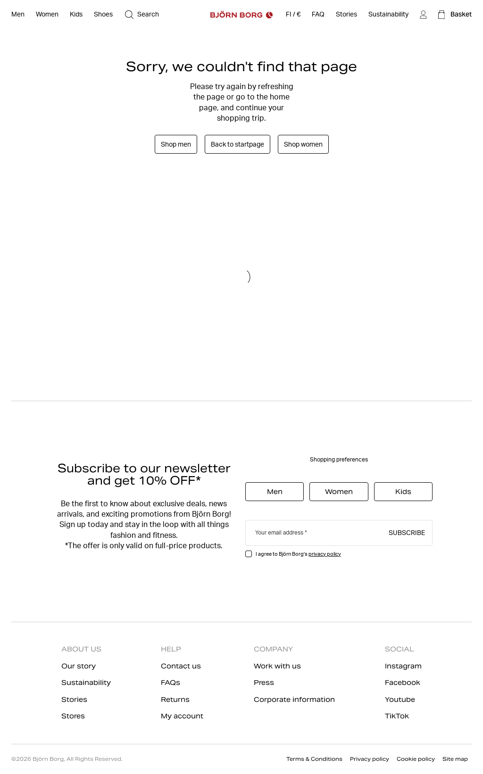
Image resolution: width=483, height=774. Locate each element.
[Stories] (346, 15)
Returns (175, 699)
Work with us (277, 666)
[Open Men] (18, 15)
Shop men (176, 144)
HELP (171, 649)
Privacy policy (369, 759)
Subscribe (407, 532)
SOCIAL (399, 649)
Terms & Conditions (314, 759)
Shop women (303, 144)
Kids (403, 491)
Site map (455, 759)
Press (264, 682)
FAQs (170, 682)
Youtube (400, 699)
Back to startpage (237, 144)
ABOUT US (81, 649)
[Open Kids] (76, 15)
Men (275, 491)
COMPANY (273, 649)
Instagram (403, 666)
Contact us (181, 666)
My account (182, 716)
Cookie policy (416, 759)
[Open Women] (47, 15)
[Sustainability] (388, 15)
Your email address (279, 532)
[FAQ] (318, 15)
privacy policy (324, 554)
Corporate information (294, 699)
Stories (74, 699)
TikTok (397, 716)
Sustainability (86, 682)
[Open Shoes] (103, 15)
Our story (78, 666)
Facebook (402, 682)
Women (339, 491)
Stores (73, 716)
